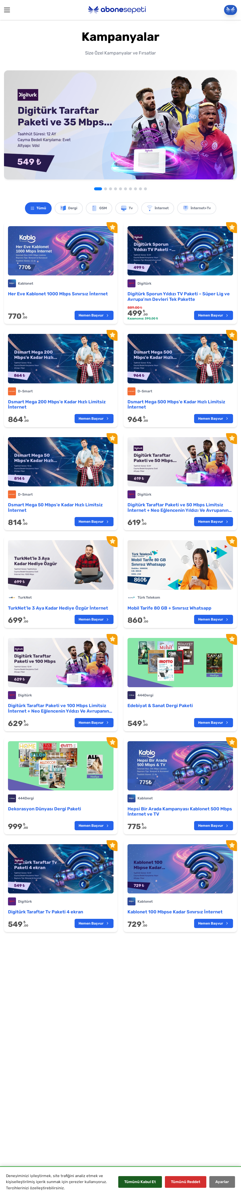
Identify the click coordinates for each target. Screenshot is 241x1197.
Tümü (38, 208)
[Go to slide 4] (115, 188)
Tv (127, 208)
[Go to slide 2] (105, 188)
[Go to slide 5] (120, 188)
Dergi (68, 208)
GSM (99, 208)
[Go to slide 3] (110, 188)
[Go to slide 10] (145, 188)
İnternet (158, 208)
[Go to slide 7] (130, 188)
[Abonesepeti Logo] (117, 10)
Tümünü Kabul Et (140, 1182)
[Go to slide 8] (135, 188)
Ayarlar (222, 1182)
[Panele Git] (230, 10)
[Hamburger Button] (7, 10)
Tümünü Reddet (185, 1182)
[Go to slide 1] (98, 188)
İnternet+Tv (197, 208)
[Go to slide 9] (140, 188)
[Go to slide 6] (125, 188)
